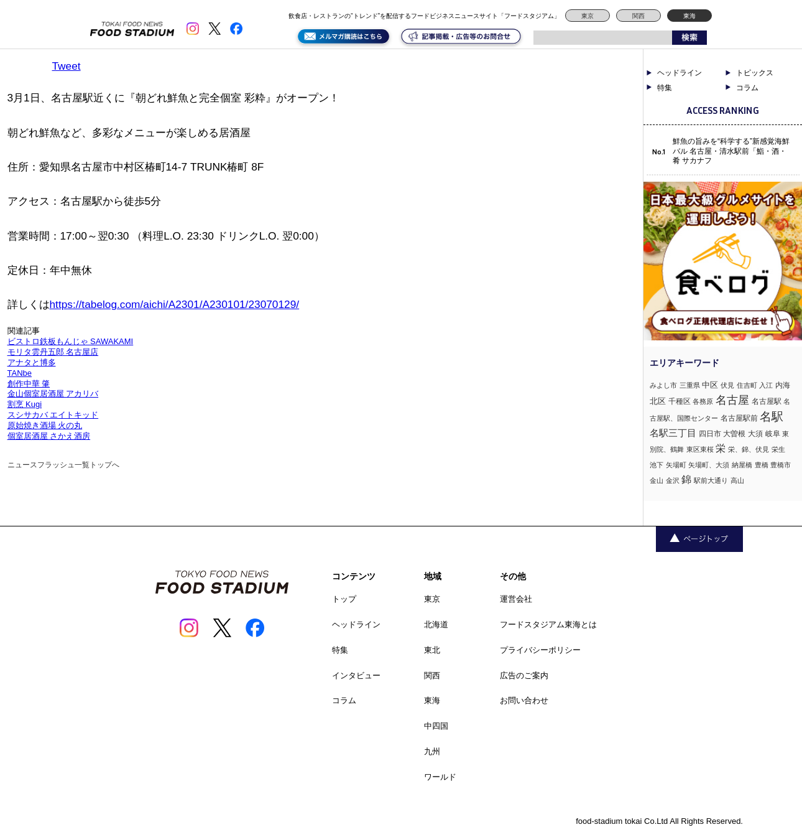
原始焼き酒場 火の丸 (45, 425)
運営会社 (516, 599)
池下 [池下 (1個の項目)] (656, 465)
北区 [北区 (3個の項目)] (658, 401)
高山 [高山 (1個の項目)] (737, 480)
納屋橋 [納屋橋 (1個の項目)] (742, 465)
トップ (344, 599)
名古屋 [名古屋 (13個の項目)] (732, 399)
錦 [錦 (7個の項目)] (686, 479)
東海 (689, 15)
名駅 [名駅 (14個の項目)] (771, 416)
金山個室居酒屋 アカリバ (53, 393)
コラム (747, 87)
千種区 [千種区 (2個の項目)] (679, 401)
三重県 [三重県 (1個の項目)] (690, 385)
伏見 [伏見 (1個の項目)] (727, 385)
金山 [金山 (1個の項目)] (656, 480)
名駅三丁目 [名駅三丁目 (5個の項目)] (673, 433)
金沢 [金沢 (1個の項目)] (673, 480)
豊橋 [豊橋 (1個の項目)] (761, 465)
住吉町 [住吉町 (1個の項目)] (747, 385)
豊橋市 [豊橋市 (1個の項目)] (780, 465)
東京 (587, 15)
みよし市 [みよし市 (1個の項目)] (663, 385)
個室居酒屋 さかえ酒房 (49, 436)
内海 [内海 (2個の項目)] (782, 385)
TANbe (19, 373)
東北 (432, 650)
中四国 (436, 726)
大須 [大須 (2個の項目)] (755, 433)
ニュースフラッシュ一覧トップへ (63, 464)
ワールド (440, 777)
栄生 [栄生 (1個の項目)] (778, 449)
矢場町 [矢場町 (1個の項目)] (676, 465)
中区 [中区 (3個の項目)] (710, 385)
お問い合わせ (524, 700)
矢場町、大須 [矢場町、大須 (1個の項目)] (708, 465)
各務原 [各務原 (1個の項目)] (703, 401)
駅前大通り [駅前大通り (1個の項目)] (711, 480)
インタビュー (356, 675)
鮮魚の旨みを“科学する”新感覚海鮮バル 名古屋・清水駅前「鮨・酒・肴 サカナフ (731, 151)
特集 (664, 87)
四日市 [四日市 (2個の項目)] (710, 433)
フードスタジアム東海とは (548, 624)
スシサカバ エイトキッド (53, 414)
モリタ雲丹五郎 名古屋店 (53, 352)
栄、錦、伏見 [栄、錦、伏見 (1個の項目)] (748, 449)
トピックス (754, 72)
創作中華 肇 (28, 383)
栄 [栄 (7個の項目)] (721, 448)
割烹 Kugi (24, 404)
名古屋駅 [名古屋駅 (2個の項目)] (766, 401)
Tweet (66, 66)
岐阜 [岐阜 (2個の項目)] (772, 433)
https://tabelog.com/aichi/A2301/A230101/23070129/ (175, 304)
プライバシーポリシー (540, 650)
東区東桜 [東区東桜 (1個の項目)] (700, 449)
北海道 (436, 624)
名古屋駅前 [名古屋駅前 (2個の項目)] (739, 418)
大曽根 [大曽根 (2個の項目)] (734, 433)
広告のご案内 (524, 675)
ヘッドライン (679, 72)
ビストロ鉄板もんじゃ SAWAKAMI (70, 341)
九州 (432, 751)
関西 (638, 15)
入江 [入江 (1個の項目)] (766, 385)
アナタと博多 (31, 362)
